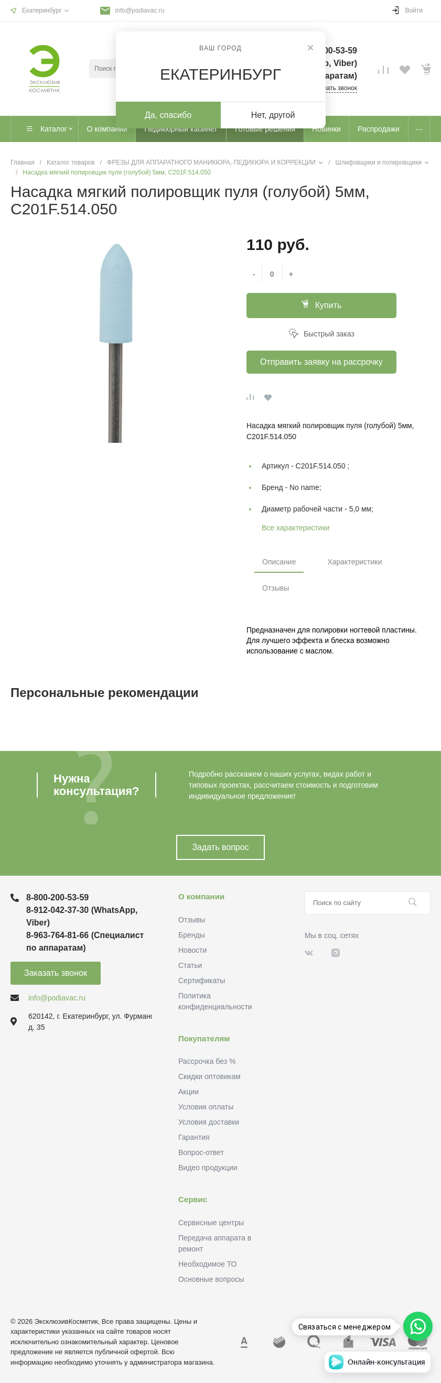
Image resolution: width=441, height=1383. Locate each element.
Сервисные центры (211, 1222)
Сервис (192, 1199)
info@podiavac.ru (140, 10)
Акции (188, 1091)
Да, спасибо (168, 115)
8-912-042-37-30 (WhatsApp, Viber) (82, 916)
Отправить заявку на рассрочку (321, 361)
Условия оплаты (205, 1107)
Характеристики (354, 562)
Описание (279, 562)
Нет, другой (273, 115)
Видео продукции (208, 1167)
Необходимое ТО (207, 1264)
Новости (192, 950)
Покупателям (204, 1038)
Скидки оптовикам (209, 1076)
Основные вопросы (211, 1279)
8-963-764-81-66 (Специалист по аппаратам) (85, 941)
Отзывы (275, 588)
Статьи (190, 965)
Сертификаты (201, 980)
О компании (201, 896)
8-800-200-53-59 (57, 897)
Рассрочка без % (206, 1061)
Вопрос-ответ (201, 1152)
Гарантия (194, 1137)
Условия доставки (208, 1122)
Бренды (191, 935)
